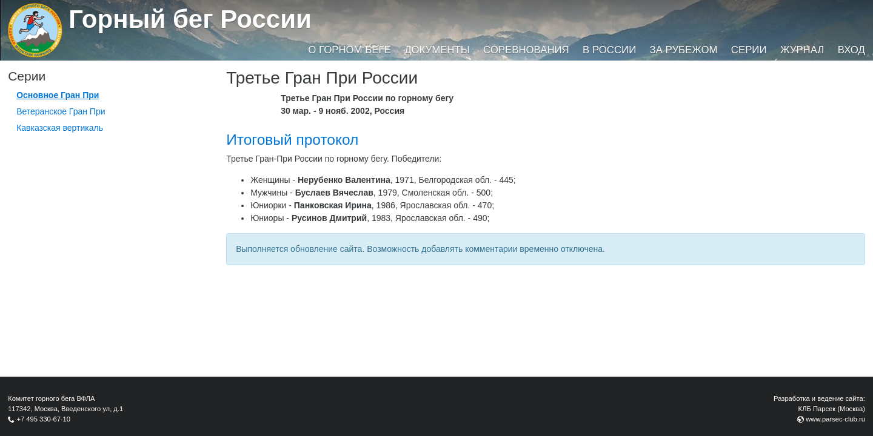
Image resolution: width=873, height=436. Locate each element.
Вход (851, 50)
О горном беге (349, 50)
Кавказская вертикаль (59, 128)
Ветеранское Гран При (60, 111)
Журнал (802, 50)
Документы (436, 50)
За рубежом (684, 50)
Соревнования (526, 50)
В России (609, 50)
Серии (749, 50)
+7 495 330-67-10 (43, 419)
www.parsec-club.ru (835, 419)
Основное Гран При (57, 95)
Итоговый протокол (292, 139)
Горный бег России (190, 19)
